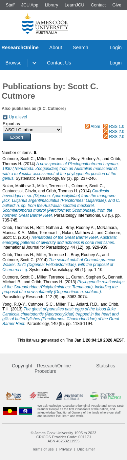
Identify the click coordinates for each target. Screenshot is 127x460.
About (55, 47)
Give (116, 4)
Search (80, 47)
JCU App (29, 4)
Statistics (105, 365)
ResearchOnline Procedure (53, 368)
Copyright (22, 365)
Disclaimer (86, 449)
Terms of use (43, 449)
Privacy (65, 449)
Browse (13, 62)
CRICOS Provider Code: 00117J (63, 437)
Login (116, 47)
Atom (95, 126)
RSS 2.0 (116, 131)
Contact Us (59, 62)
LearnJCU (74, 4)
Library (51, 4)
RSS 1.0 (116, 126)
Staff (10, 4)
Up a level (18, 117)
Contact (98, 4)
